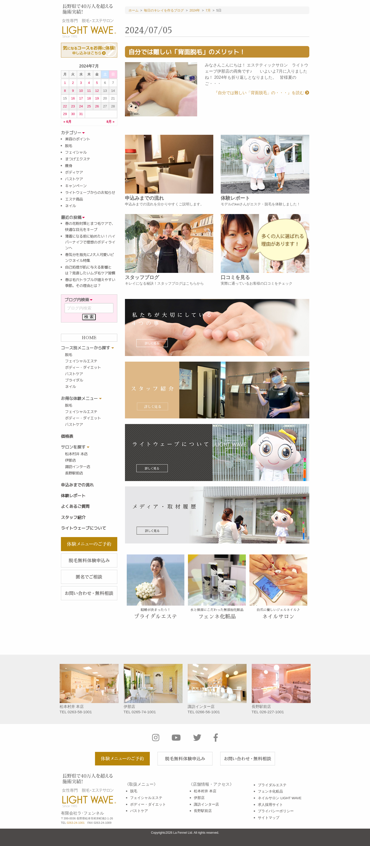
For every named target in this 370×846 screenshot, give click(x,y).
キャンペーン (76, 185)
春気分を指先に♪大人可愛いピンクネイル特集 (89, 257)
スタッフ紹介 (73, 517)
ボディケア (74, 172)
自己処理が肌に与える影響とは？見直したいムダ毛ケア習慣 (90, 270)
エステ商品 (74, 199)
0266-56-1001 (208, 712)
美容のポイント (77, 139)
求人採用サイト (270, 805)
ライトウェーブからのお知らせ (90, 192)
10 (81, 91)
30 (73, 114)
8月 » (110, 122)
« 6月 (67, 122)
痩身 (68, 165)
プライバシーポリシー (276, 811)
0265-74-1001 (144, 712)
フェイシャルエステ (81, 361)
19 (97, 98)
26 (97, 106)
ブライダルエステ (272, 785)
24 (81, 106)
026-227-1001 (272, 712)
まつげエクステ (77, 159)
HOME (89, 338)
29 (65, 114)
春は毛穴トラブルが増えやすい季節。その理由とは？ (90, 282)
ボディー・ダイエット (83, 367)
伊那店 (70, 460)
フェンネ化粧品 (270, 791)
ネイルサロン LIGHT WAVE (279, 798)
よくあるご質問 (75, 506)
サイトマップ (268, 818)
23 (73, 106)
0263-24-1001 (76, 822)
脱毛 (68, 145)
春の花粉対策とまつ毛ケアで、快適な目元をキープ (90, 226)
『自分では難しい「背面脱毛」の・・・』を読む (261, 93)
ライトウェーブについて (83, 528)
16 (73, 98)
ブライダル (74, 380)
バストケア (74, 179)
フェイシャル (76, 152)
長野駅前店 (74, 473)
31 (81, 114)
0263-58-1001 (80, 712)
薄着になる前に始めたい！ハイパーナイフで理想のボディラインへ (90, 242)
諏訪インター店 (77, 466)
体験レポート (73, 495)
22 (65, 106)
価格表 (67, 436)
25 (89, 106)
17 (81, 98)
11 (89, 91)
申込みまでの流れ (77, 485)
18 (89, 98)
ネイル (70, 205)
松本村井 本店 (76, 454)
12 (97, 91)
